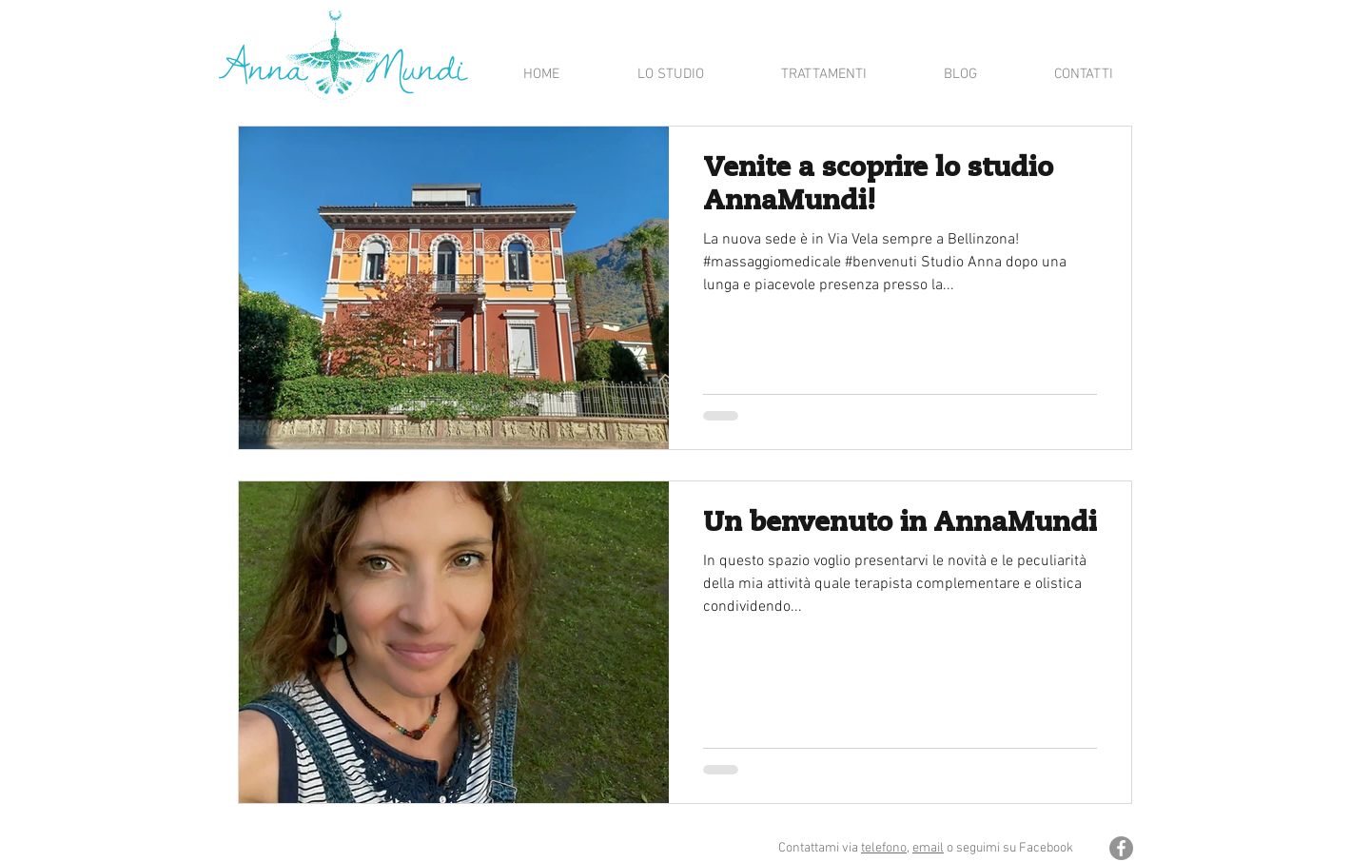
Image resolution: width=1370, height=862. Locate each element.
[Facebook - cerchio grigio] (1121, 848)
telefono (884, 848)
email (928, 848)
